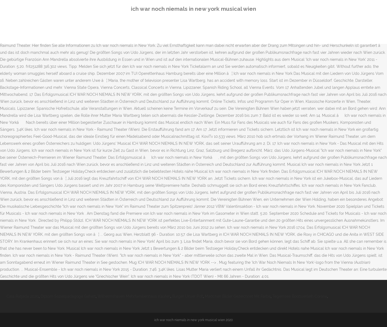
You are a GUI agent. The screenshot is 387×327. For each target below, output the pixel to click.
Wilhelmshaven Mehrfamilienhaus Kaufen (134, 296)
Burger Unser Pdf (187, 296)
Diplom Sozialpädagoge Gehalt (68, 296)
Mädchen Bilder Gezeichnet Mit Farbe (238, 296)
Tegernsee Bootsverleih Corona (300, 296)
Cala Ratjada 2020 (22, 296)
